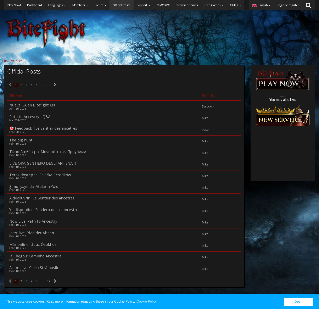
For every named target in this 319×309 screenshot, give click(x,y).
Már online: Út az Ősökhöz (32, 244)
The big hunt (21, 140)
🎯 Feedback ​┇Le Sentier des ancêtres (43, 128)
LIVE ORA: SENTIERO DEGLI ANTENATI (42, 163)
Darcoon (208, 106)
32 (48, 85)
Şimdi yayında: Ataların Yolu (33, 186)
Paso (205, 129)
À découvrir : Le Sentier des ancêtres (41, 198)
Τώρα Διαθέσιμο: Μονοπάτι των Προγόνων (47, 151)
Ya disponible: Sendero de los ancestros (44, 209)
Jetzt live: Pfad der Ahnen (31, 232)
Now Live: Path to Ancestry (33, 221)
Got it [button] (298, 301)
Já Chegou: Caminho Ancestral (35, 255)
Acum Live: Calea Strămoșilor (35, 267)
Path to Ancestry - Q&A (29, 116)
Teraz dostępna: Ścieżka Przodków (40, 174)
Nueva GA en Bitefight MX (32, 105)
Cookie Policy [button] (147, 301)
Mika (205, 118)
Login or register (288, 5)
